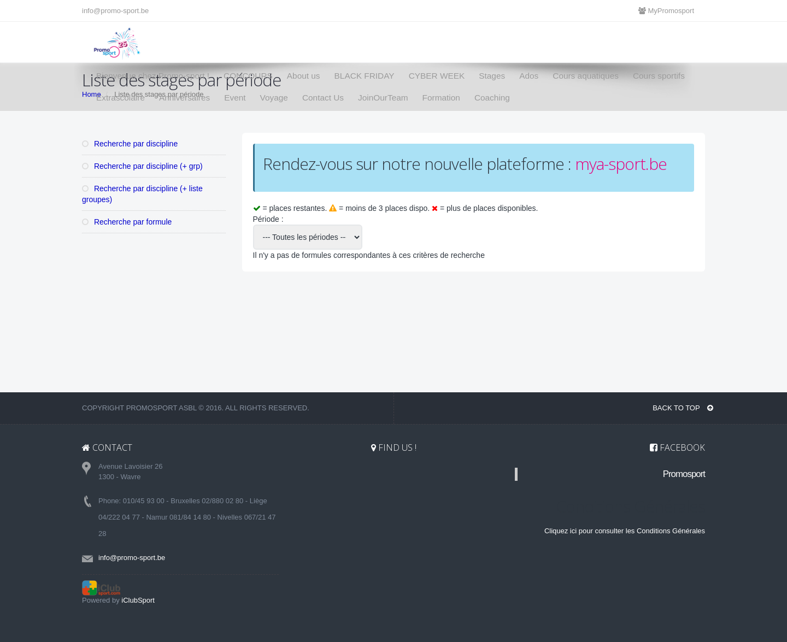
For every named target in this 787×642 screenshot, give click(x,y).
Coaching (492, 97)
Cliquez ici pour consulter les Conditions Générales (624, 531)
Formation (441, 97)
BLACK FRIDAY (364, 75)
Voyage (274, 97)
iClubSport (138, 600)
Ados (528, 75)
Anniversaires (184, 97)
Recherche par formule (127, 221)
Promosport (684, 474)
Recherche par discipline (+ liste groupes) (142, 194)
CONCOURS (248, 75)
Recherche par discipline (130, 143)
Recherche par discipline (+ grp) (142, 166)
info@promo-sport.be (115, 11)
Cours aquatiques (586, 75)
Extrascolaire (120, 97)
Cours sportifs (659, 75)
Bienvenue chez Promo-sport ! (152, 75)
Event (234, 97)
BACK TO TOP (683, 408)
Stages (492, 75)
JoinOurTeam (383, 97)
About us (303, 75)
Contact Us (323, 97)
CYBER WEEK (437, 75)
